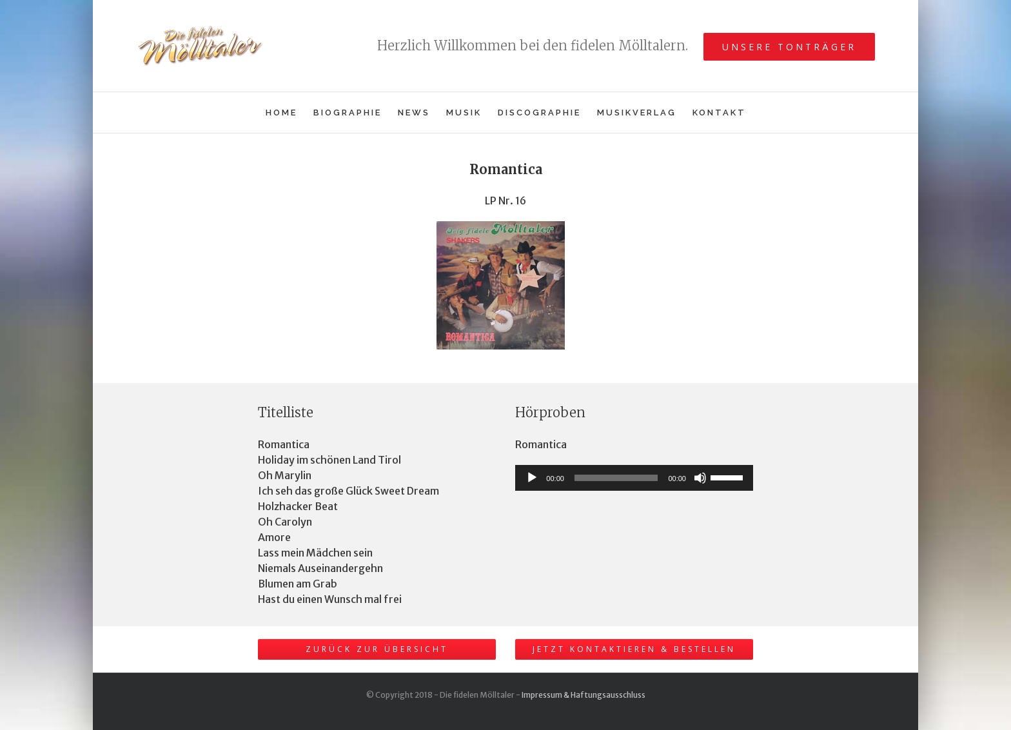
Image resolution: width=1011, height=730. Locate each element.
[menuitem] (289, 112)
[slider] (616, 478)
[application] (634, 478)
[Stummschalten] (700, 477)
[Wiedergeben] (531, 477)
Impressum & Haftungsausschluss (583, 695)
